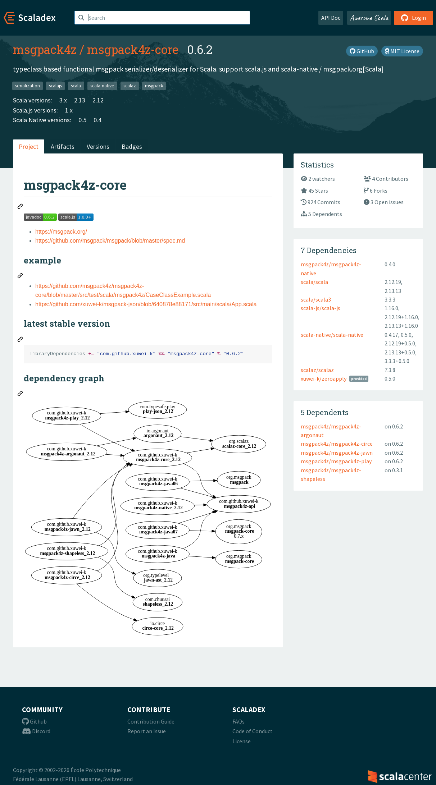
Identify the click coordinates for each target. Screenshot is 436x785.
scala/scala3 (316, 299)
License (241, 741)
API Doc (330, 17)
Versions (98, 146)
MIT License (402, 51)
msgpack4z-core (132, 49)
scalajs (55, 86)
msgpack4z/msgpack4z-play (336, 461)
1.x (69, 110)
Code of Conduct (252, 731)
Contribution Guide (150, 721)
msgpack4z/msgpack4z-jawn (337, 452)
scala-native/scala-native (332, 334)
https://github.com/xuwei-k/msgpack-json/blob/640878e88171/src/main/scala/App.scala (145, 304)
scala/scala (314, 281)
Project (28, 146)
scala (76, 86)
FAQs (238, 721)
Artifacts (62, 146)
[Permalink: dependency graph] (20, 394)
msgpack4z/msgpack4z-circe (337, 443)
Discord (36, 731)
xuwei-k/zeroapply (323, 378)
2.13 (79, 100)
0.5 (82, 120)
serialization (27, 86)
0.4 (97, 120)
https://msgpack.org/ (61, 232)
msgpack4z (45, 49)
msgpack (154, 86)
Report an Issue (146, 731)
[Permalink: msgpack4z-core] (20, 207)
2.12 (98, 100)
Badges (132, 146)
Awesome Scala (369, 17)
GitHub (362, 51)
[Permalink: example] (20, 276)
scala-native (102, 86)
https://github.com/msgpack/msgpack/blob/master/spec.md (110, 241)
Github (34, 721)
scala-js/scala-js (320, 308)
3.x (63, 100)
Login (413, 17)
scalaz (129, 86)
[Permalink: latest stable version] (20, 340)
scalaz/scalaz (317, 369)
